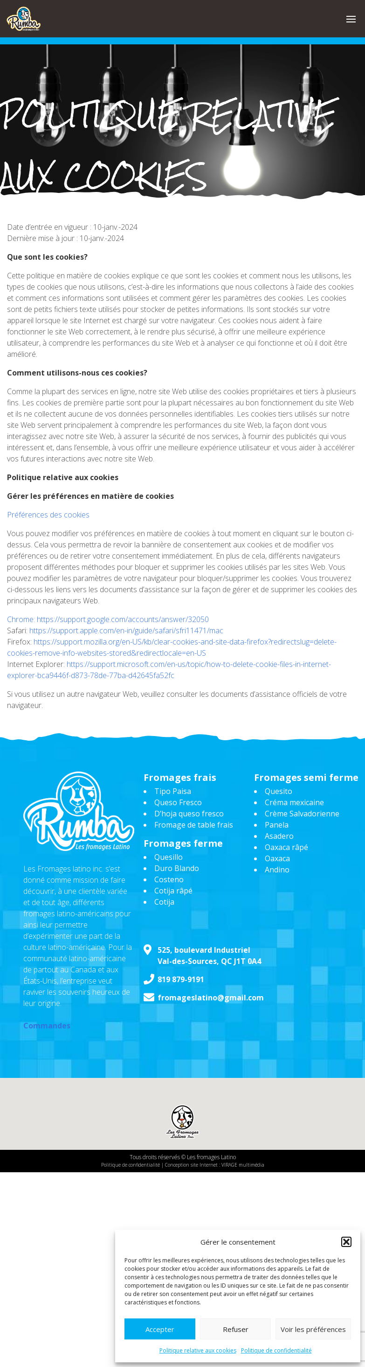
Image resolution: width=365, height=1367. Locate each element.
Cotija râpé (173, 890)
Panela (277, 825)
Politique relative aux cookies (197, 1350)
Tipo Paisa (172, 791)
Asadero (279, 836)
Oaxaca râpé (286, 847)
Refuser (235, 1329)
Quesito (278, 791)
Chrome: (22, 619)
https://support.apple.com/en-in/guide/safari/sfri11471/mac (126, 630)
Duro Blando (176, 868)
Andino (277, 869)
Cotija (164, 902)
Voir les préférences (313, 1329)
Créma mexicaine (294, 802)
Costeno (169, 879)
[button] (346, 1242)
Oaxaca (277, 858)
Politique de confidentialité (276, 1350)
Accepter (159, 1329)
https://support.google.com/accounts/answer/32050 (123, 619)
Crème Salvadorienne (302, 813)
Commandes (46, 1025)
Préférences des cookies (48, 515)
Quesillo (168, 857)
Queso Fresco (178, 802)
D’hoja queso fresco (189, 813)
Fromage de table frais (193, 825)
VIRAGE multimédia (242, 1165)
